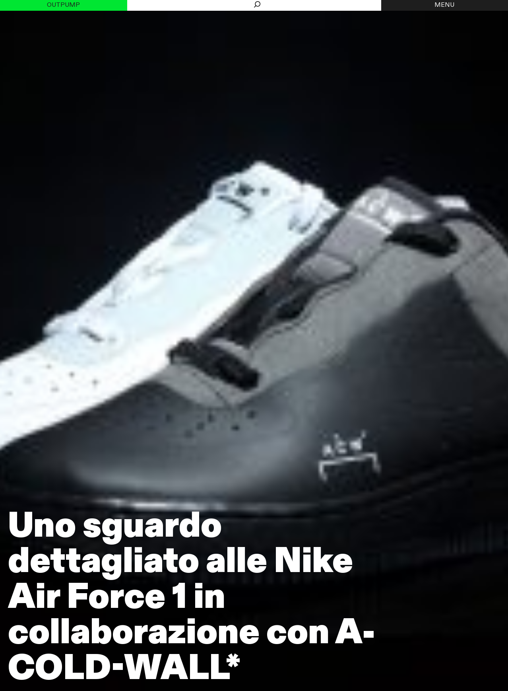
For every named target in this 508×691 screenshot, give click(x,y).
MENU (444, 5)
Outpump (63, 5)
